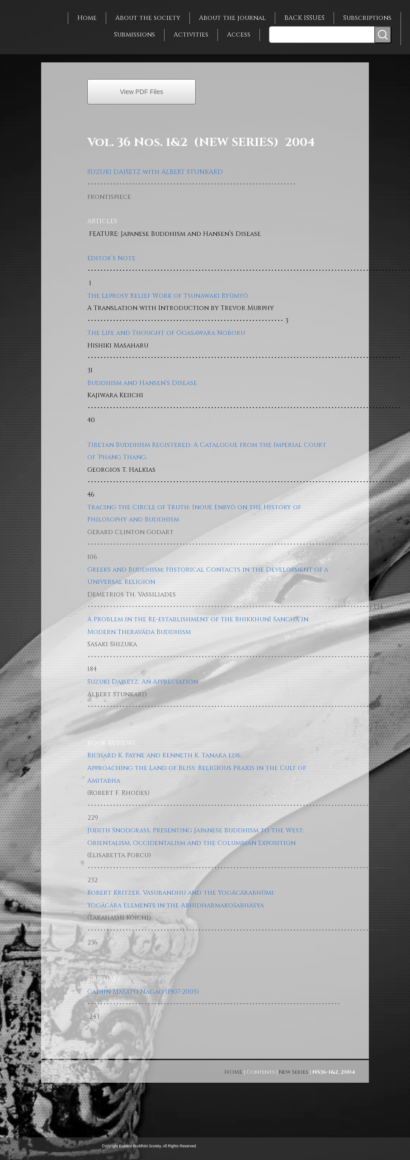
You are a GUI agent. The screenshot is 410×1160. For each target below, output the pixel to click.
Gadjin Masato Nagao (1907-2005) (143, 991)
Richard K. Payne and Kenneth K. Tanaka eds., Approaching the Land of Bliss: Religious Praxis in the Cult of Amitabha (196, 767)
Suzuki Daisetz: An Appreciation (142, 681)
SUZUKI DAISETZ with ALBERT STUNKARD (155, 172)
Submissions (134, 34)
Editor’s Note (111, 258)
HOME (233, 1071)
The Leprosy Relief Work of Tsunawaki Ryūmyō (167, 295)
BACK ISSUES (304, 18)
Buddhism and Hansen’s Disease (142, 383)
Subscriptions (367, 18)
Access (238, 34)
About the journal (232, 18)
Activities (191, 34)
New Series (293, 1071)
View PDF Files (141, 91)
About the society (147, 18)
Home (87, 18)
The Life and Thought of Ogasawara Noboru (166, 333)
